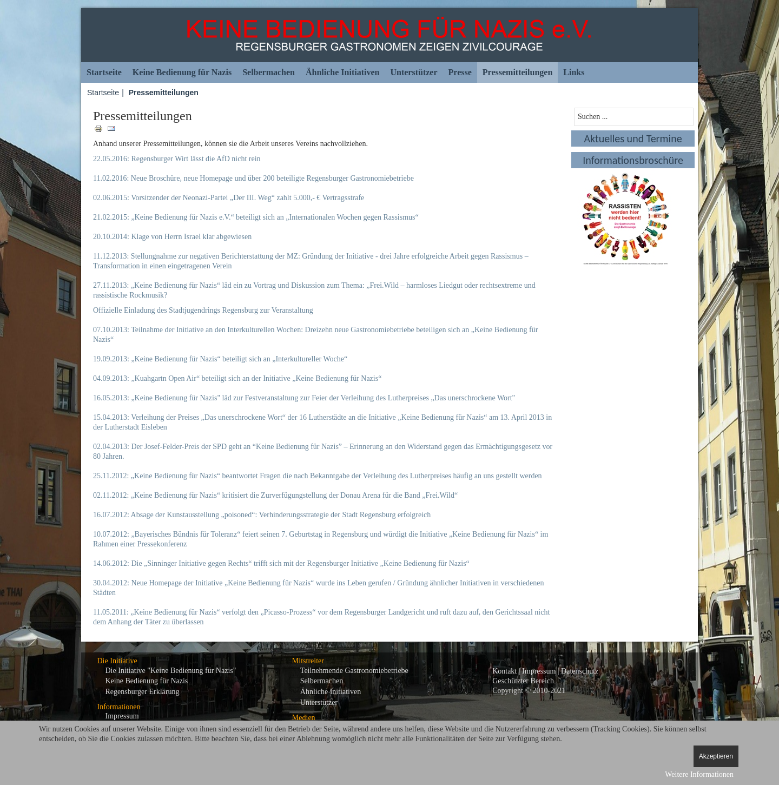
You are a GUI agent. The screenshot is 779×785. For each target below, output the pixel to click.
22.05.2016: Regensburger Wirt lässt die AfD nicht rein (177, 159)
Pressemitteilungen (517, 72)
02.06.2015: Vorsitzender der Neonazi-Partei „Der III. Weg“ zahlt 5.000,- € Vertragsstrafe (228, 198)
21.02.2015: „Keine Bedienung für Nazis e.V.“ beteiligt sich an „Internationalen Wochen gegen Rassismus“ (256, 217)
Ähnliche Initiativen (342, 72)
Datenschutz (579, 671)
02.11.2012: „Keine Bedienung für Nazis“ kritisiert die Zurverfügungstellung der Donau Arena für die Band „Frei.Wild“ (275, 495)
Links (573, 72)
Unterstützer (413, 72)
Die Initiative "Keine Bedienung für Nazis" (170, 671)
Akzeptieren (716, 756)
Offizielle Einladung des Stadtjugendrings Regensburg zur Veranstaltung (203, 310)
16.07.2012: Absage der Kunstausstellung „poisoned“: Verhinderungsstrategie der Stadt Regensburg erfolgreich (262, 515)
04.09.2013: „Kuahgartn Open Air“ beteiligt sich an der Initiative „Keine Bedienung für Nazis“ (237, 378)
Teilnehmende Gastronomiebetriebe (354, 671)
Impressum (122, 716)
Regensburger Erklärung (142, 692)
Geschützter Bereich (523, 681)
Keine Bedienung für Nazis (182, 72)
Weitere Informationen (699, 774)
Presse (460, 72)
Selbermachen (268, 72)
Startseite (104, 72)
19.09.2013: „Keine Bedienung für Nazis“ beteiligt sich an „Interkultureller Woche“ (220, 359)
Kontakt (504, 671)
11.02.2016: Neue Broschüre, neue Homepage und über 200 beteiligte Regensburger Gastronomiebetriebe (253, 178)
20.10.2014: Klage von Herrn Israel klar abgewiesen (172, 237)
